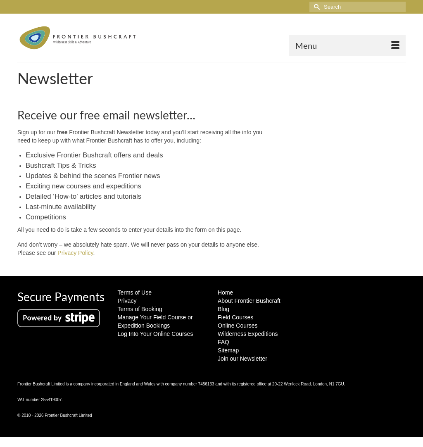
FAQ (223, 342)
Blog (223, 309)
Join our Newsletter (242, 358)
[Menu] (347, 45)
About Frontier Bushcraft (249, 300)
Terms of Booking (140, 309)
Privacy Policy (75, 253)
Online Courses (238, 325)
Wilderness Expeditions (248, 333)
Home (225, 292)
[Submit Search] (315, 7)
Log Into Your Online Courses (155, 333)
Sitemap (228, 350)
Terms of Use (135, 292)
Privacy (127, 300)
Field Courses (235, 317)
